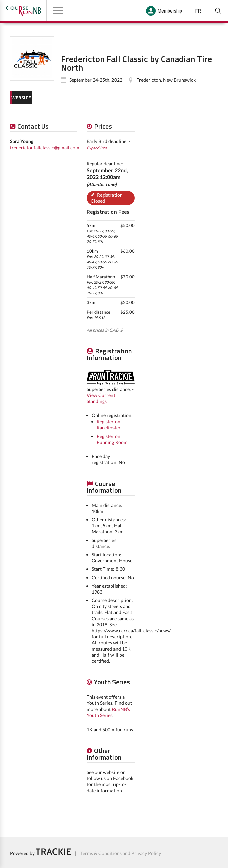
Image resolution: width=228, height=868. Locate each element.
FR (198, 10)
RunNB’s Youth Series (108, 712)
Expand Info (97, 147)
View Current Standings (101, 398)
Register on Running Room (112, 439)
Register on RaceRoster (109, 424)
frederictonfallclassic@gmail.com (44, 147)
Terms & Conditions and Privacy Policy (120, 853)
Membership (170, 10)
